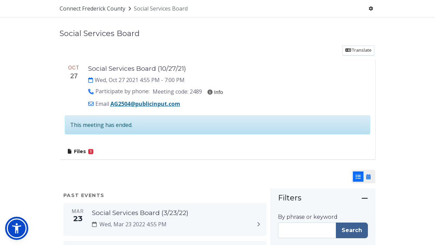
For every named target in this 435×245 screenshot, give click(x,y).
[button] (17, 228)
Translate (358, 50)
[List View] (358, 177)
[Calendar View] (368, 177)
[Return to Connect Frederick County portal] (96, 8)
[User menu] (370, 9)
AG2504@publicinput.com (145, 104)
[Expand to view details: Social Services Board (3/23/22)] (258, 224)
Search (352, 230)
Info (215, 91)
